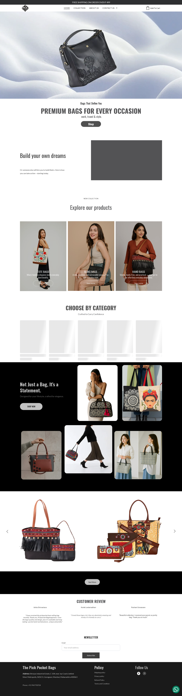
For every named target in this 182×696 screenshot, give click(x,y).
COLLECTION (79, 8)
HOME (67, 8)
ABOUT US (94, 8)
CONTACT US (108, 8)
